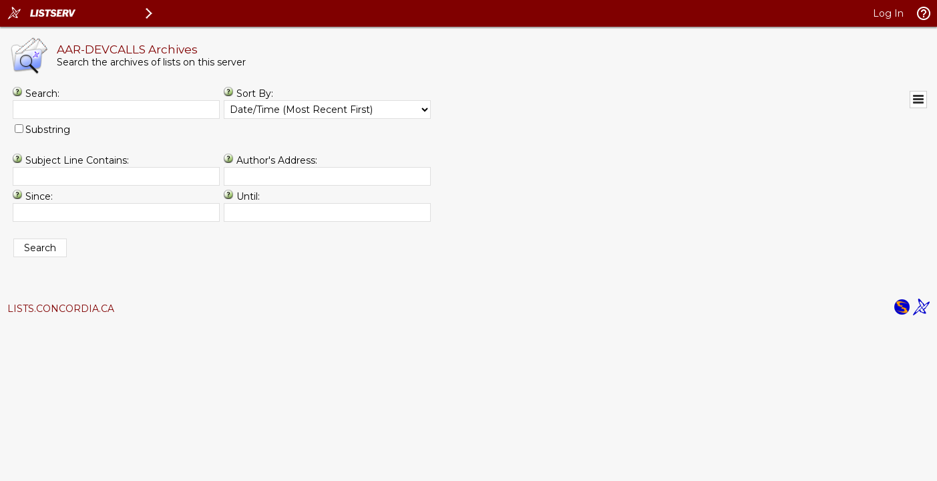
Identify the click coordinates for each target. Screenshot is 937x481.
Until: (248, 196)
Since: (39, 196)
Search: (42, 94)
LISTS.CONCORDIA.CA (60, 309)
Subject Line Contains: (77, 160)
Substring (47, 130)
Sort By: (254, 94)
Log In (888, 13)
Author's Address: (276, 160)
